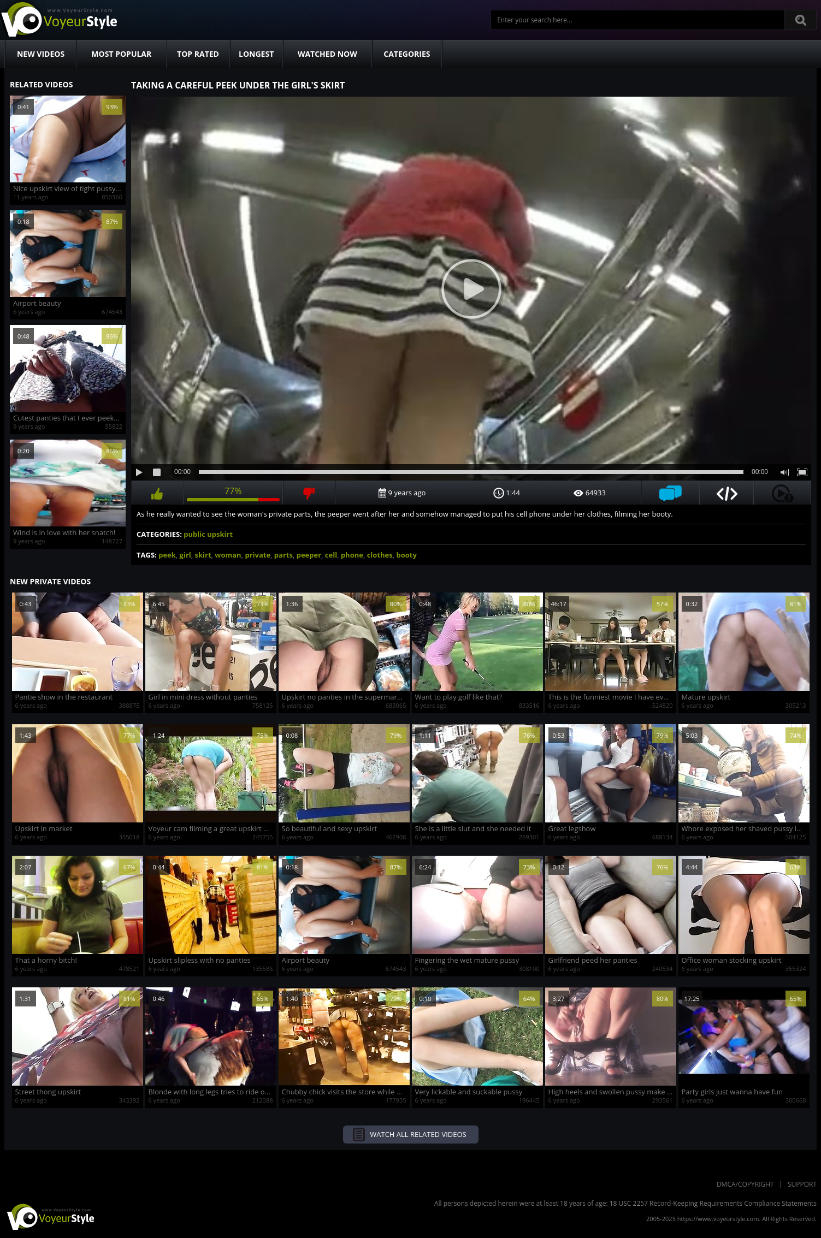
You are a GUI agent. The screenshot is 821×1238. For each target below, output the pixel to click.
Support (802, 1184)
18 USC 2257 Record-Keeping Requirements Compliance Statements (713, 1203)
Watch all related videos (418, 1134)
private (257, 555)
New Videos (40, 54)
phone (352, 555)
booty (406, 555)
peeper (309, 555)
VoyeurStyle (49, 1216)
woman (228, 555)
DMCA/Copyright (745, 1184)
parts (283, 555)
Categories (406, 54)
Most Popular (121, 54)
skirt (203, 555)
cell (331, 555)
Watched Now (327, 54)
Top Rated (198, 54)
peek (167, 555)
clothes (380, 555)
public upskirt (208, 534)
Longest (256, 54)
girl (185, 555)
